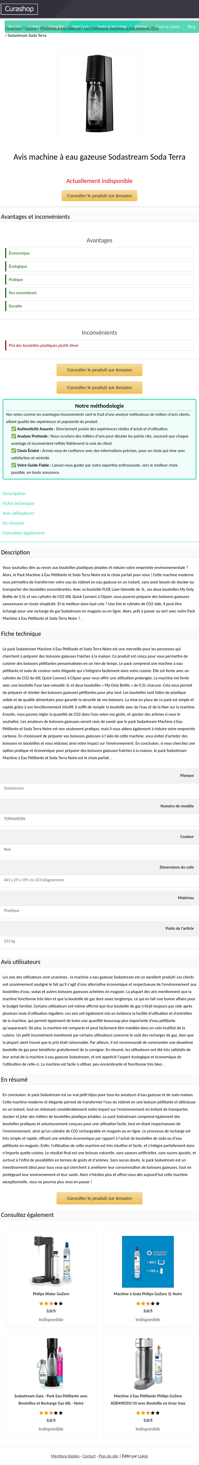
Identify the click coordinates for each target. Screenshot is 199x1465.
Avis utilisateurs (18, 513)
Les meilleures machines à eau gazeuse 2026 (121, 28)
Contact (89, 1456)
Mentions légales (65, 1456)
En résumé (13, 523)
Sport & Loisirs (167, 26)
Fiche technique (18, 503)
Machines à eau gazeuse (60, 28)
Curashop (13, 28)
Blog (191, 26)
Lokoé (143, 1456)
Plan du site (108, 1456)
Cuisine (31, 28)
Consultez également (24, 533)
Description (14, 493)
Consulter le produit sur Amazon (99, 196)
